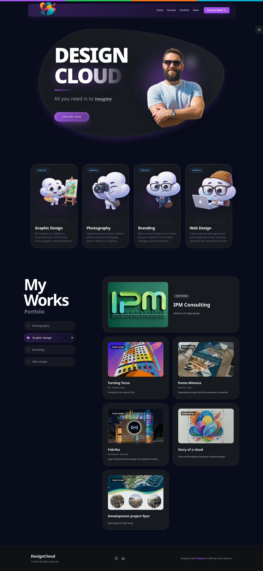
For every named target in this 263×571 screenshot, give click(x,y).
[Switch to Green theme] (99, 0)
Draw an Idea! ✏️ (216, 10)
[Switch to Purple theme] (33, 0)
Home (160, 10)
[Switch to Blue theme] (230, 0)
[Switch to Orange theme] (164, 0)
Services (171, 10)
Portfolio (184, 10)
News (196, 10)
